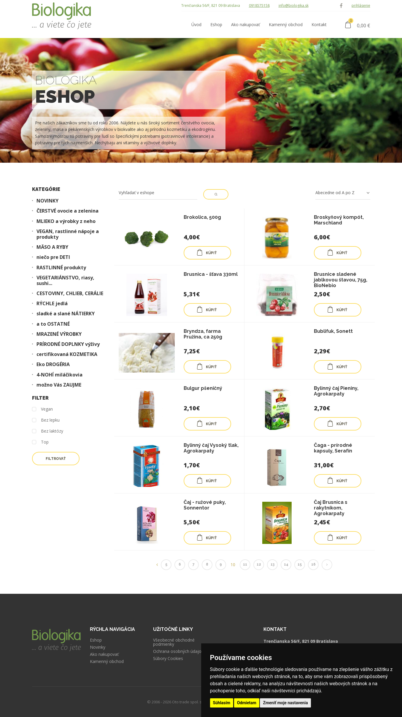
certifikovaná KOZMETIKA (66, 354)
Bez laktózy (47, 431)
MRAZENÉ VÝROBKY (59, 334)
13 (272, 564)
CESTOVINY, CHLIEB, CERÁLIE (69, 293)
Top (40, 442)
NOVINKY (47, 201)
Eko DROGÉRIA (53, 364)
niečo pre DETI (53, 257)
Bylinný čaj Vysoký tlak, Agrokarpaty (211, 448)
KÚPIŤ (206, 252)
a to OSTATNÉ (53, 324)
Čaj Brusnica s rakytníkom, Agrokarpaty (330, 507)
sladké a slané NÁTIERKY (65, 313)
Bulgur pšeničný (203, 388)
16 (313, 564)
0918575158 (259, 5)
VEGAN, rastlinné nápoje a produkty (67, 234)
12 (259, 564)
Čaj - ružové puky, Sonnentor (205, 505)
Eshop (96, 640)
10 (233, 564)
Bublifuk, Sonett (333, 331)
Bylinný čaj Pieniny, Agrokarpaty (336, 391)
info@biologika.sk (294, 5)
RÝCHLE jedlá (52, 303)
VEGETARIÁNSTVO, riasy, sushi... (65, 280)
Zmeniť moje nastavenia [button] (285, 702)
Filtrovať (56, 459)
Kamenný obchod (107, 661)
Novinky (97, 647)
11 (245, 564)
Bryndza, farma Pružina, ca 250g (203, 334)
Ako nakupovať (104, 654)
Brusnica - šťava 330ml (211, 274)
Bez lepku (46, 420)
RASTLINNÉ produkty (61, 267)
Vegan (42, 409)
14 (286, 564)
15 (300, 564)
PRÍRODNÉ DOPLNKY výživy (68, 344)
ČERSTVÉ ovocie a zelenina (67, 211)
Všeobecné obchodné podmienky (174, 642)
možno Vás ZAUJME (58, 385)
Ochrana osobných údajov (178, 651)
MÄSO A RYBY (52, 247)
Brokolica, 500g (202, 217)
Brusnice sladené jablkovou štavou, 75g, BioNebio (340, 279)
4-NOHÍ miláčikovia (59, 375)
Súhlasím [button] (222, 702)
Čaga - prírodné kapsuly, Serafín (333, 448)
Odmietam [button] (246, 702)
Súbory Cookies (168, 658)
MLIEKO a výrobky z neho (66, 221)
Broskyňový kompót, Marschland (339, 220)
